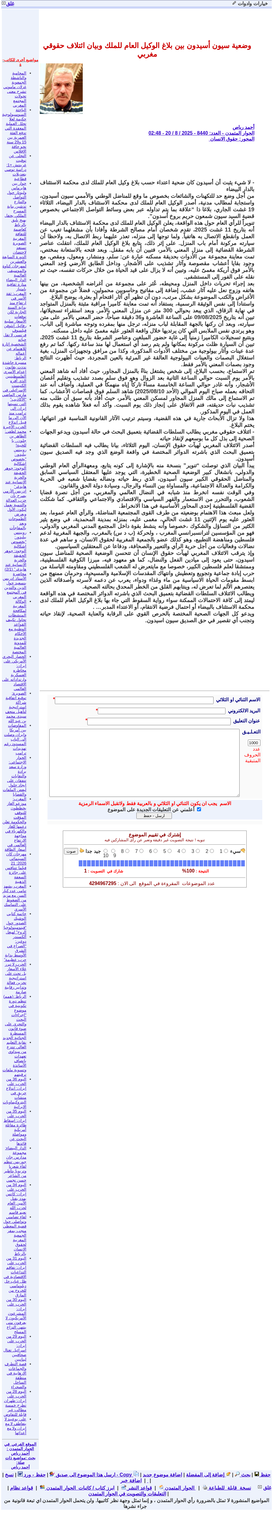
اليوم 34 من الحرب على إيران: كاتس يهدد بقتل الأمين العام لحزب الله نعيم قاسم (16, 1198)
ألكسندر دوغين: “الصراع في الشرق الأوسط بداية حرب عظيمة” (15, 948)
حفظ (262, 1474)
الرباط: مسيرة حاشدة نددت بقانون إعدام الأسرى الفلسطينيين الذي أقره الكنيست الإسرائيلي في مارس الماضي (14, 376)
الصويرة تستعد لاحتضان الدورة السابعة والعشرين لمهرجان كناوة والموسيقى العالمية (14, 259)
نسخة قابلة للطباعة (227, 1488)
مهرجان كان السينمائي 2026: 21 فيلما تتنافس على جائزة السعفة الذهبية (15, 868)
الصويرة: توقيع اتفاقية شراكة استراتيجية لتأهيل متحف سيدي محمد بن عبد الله (15, 707)
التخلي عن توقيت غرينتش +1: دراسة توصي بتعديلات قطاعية (15, 167)
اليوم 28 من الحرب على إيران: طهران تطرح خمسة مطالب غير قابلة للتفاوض (15, 1403)
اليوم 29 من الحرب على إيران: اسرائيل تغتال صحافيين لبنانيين (14, 1348)
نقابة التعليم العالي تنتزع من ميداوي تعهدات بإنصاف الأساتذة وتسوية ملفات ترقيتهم (14, 1058)
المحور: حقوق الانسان (231, 138)
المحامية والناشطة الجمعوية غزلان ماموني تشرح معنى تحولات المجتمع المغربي (14, 89)
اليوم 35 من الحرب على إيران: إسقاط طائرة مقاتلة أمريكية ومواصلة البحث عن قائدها (15, 1127)
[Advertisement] (142, 160)
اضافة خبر (134, 1480)
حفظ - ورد (32, 1474)
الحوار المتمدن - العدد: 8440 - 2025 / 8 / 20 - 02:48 (201, 133)
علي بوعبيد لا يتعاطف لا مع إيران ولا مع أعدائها (15, 1426)
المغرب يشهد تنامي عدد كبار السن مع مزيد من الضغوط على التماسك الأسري (14, 897)
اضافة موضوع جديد (162, 1474)
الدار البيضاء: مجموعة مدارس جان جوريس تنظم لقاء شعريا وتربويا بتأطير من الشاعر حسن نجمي (15, 1164)
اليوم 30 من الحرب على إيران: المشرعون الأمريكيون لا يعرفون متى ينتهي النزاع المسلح (16, 1315)
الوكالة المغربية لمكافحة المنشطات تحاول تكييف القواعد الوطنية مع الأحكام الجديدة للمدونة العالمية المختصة (16, 626)
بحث (242, 1474)
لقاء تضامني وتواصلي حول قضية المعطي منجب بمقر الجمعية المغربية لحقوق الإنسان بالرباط (14, 1235)
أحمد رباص (243, 127)
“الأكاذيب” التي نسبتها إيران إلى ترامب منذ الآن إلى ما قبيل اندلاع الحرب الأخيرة (14, 413)
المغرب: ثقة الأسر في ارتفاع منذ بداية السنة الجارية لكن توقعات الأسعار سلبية (15, 307)
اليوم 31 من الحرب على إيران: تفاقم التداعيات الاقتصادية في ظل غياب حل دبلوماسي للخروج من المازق (15, 1276)
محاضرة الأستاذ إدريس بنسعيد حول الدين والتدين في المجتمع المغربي (14, 585)
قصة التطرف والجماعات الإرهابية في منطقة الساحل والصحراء (15, 1375)
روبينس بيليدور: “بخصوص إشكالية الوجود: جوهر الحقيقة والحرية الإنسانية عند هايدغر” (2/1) (15, 550)
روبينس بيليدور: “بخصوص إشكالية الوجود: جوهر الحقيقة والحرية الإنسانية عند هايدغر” (15, 468)
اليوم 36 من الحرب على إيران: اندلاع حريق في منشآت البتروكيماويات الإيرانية (14, 1093)
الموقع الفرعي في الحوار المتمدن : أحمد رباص (20, 1449)
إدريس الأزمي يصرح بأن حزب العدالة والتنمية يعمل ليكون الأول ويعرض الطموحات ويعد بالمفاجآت (14, 509)
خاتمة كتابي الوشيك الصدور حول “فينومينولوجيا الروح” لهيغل (15, 922)
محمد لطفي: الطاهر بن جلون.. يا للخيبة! (15, 438)
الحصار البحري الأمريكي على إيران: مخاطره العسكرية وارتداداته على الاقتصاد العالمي (14, 672)
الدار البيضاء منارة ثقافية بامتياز (16, 284)
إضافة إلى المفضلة (208, 1474)
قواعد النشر (136, 1488)
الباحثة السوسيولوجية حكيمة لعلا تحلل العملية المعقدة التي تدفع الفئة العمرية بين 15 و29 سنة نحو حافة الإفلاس (14, 130)
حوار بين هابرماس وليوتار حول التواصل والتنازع (16, 192)
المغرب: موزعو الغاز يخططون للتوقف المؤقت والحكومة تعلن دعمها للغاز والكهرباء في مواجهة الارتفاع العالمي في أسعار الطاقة (14, 824)
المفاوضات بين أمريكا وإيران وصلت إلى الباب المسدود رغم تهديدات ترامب (15, 739)
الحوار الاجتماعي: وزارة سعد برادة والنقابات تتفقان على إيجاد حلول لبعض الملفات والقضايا (14, 776)
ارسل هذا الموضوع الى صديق (82, 1474)
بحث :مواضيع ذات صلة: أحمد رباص (20, 1462)
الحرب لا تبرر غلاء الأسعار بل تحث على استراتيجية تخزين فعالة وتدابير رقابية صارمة (15, 978)
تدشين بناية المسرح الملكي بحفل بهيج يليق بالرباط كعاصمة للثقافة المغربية (15, 222)
